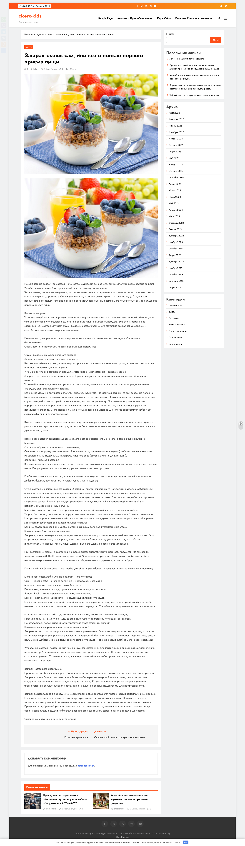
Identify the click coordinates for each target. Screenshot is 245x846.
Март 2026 (174, 112)
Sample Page (105, 18)
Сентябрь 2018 (176, 281)
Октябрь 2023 (176, 248)
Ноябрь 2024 (176, 164)
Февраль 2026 (176, 119)
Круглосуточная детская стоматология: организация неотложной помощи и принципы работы (195, 86)
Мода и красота (177, 324)
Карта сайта (164, 18)
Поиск (170, 34)
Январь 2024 (175, 229)
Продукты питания (178, 331)
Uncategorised (176, 305)
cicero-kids (30, 16)
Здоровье (174, 318)
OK (185, 842)
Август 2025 (175, 151)
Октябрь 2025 (176, 145)
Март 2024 (174, 216)
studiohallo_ (33, 69)
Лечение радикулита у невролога (187, 58)
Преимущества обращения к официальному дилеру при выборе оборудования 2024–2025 (65, 799)
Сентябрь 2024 (177, 177)
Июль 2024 (175, 190)
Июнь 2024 (175, 197)
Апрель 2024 (176, 210)
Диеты (28, 47)
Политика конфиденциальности (193, 18)
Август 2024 (175, 184)
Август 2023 (175, 255)
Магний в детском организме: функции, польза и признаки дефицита (129, 799)
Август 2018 (175, 287)
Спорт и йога (175, 344)
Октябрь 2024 (176, 171)
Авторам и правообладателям (134, 18)
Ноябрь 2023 (176, 242)
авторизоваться (86, 765)
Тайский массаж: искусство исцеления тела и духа (195, 95)
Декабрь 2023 (176, 235)
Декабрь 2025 (176, 132)
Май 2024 (174, 203)
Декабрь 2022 (176, 261)
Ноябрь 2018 (175, 268)
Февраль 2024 (176, 223)
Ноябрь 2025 (176, 138)
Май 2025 (174, 158)
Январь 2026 (175, 125)
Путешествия (175, 337)
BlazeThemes (122, 837)
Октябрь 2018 (176, 274)
